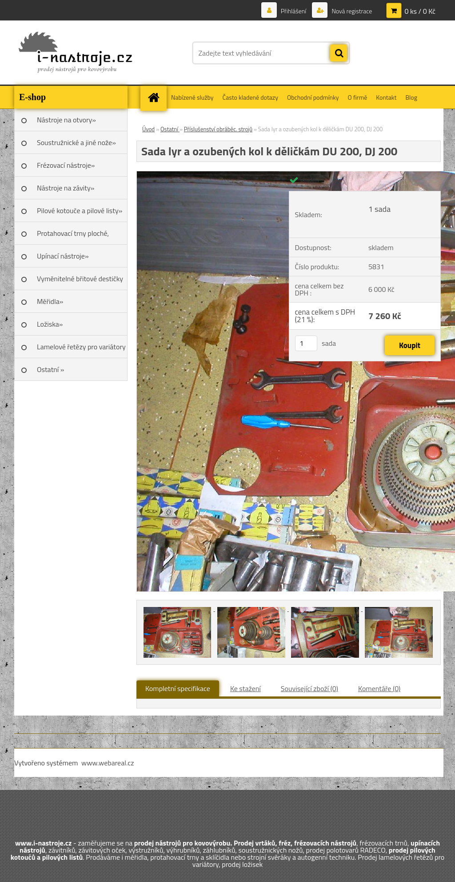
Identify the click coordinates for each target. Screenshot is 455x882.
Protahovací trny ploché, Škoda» (73, 236)
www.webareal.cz (107, 762)
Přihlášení (293, 11)
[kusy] (306, 343)
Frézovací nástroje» (66, 165)
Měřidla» (50, 301)
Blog (411, 97)
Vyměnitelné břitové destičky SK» (80, 281)
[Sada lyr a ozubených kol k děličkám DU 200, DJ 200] (178, 608)
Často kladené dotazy (250, 97)
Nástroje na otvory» (66, 119)
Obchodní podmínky (313, 97)
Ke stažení (245, 688)
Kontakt (386, 97)
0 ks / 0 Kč (419, 11)
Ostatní (170, 129)
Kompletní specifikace (177, 688)
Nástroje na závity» (65, 187)
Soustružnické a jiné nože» (76, 142)
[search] (339, 53)
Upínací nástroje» (63, 256)
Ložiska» (50, 324)
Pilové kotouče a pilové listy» (79, 210)
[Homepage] (156, 97)
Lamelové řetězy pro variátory (81, 346)
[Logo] (75, 53)
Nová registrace (351, 11)
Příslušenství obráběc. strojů (218, 129)
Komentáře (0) (379, 688)
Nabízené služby (192, 97)
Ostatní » (50, 369)
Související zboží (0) (309, 688)
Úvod (148, 129)
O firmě (357, 97)
